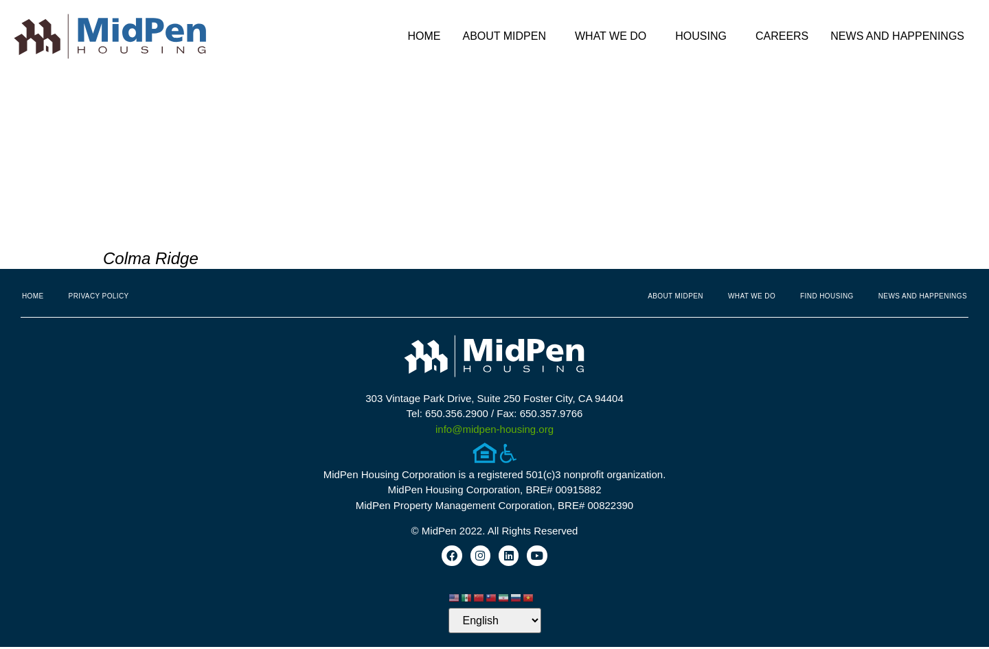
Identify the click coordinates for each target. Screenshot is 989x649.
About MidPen (507, 36)
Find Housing (827, 296)
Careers (781, 36)
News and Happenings (900, 36)
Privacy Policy (99, 296)
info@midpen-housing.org (494, 429)
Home (423, 36)
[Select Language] (494, 622)
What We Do (614, 36)
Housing (704, 36)
